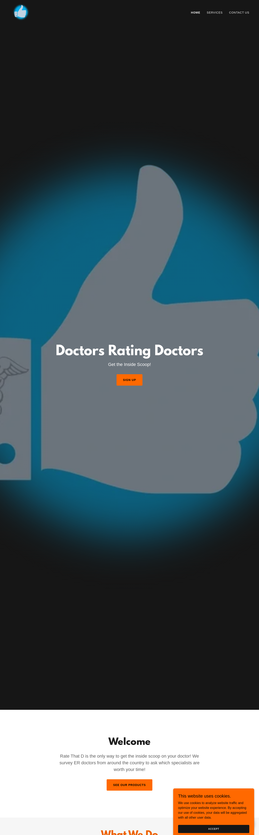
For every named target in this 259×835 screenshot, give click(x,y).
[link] (21, 12)
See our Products (129, 785)
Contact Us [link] (239, 12)
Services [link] (215, 12)
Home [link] (195, 12)
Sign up (129, 380)
